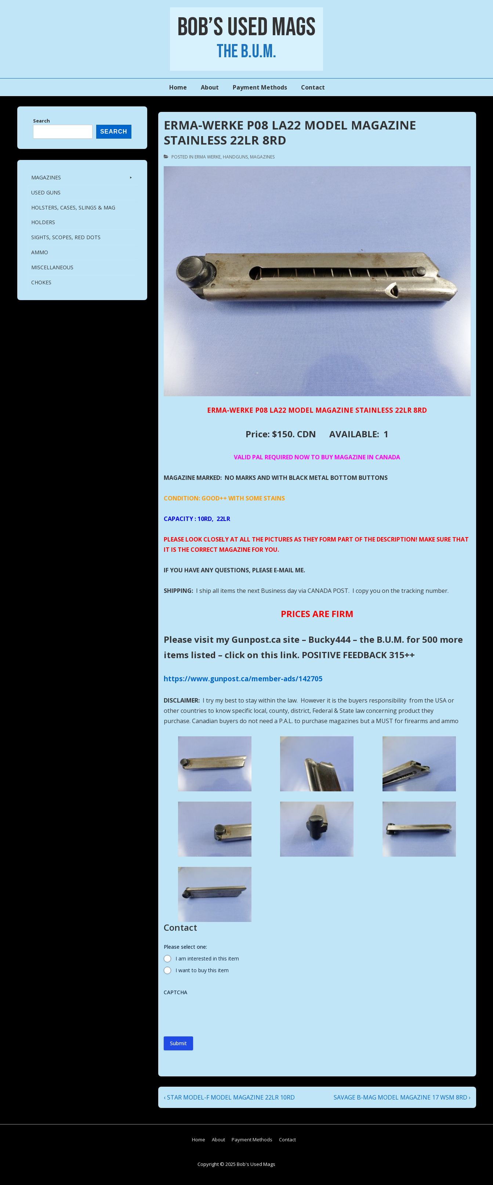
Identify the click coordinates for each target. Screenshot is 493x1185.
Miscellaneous (52, 267)
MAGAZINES (262, 157)
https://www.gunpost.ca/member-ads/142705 (243, 678)
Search (41, 120)
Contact (313, 87)
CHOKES (41, 282)
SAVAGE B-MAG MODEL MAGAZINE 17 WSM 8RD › (402, 1097)
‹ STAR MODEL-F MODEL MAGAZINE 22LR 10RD (229, 1097)
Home (178, 87)
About (210, 87)
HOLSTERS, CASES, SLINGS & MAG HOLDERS (73, 215)
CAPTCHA (175, 992)
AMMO (39, 252)
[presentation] (219, 1013)
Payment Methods (260, 87)
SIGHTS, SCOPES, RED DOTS (66, 237)
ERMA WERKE (208, 157)
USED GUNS (46, 192)
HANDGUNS (235, 157)
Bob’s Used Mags (246, 27)
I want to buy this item (202, 970)
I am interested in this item (207, 958)
